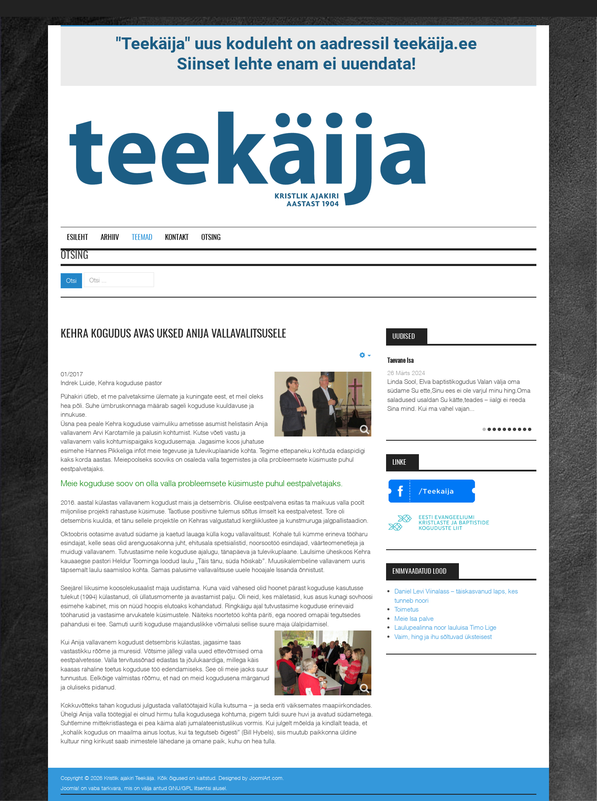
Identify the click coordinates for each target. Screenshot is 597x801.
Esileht (77, 237)
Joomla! (70, 788)
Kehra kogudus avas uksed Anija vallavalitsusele (173, 334)
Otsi (71, 280)
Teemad (142, 237)
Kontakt (177, 237)
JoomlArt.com (266, 777)
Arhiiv (110, 237)
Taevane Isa (400, 361)
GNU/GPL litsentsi (189, 788)
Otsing (211, 237)
